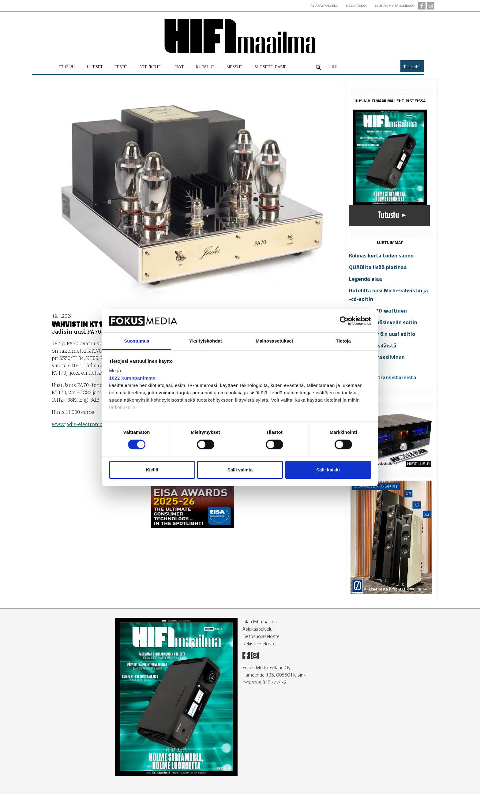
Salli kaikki (328, 469)
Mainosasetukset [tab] (274, 340)
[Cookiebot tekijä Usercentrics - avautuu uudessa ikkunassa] (344, 320)
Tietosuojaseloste (260, 636)
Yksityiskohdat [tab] (205, 340)
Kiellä (152, 469)
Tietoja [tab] (343, 340)
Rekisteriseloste (259, 643)
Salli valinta (240, 469)
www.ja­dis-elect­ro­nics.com (84, 424)
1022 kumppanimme (132, 378)
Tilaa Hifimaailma (259, 621)
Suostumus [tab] (136, 340)
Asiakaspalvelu (257, 629)
